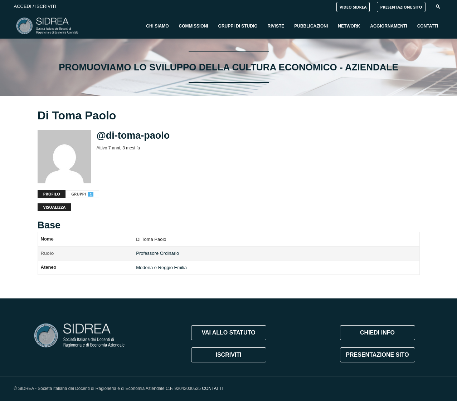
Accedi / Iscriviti (35, 6)
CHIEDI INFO (377, 333)
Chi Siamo (157, 26)
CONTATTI (212, 388)
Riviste (276, 26)
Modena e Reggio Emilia (161, 267)
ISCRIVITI (228, 355)
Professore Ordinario (157, 253)
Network (349, 26)
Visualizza (54, 207)
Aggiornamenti (388, 26)
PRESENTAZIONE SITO (401, 7)
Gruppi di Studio (238, 26)
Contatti (427, 26)
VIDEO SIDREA (353, 7)
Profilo (51, 194)
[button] (438, 6)
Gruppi (82, 194)
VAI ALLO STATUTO (228, 333)
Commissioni (193, 26)
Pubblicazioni (311, 26)
